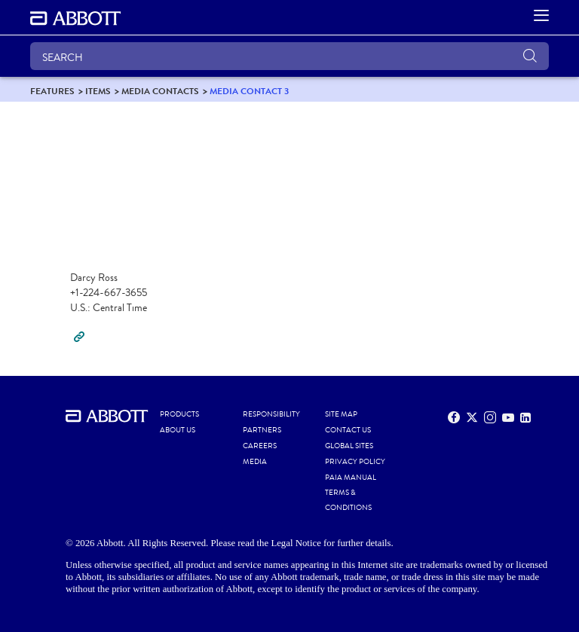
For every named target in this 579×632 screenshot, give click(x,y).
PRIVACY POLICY (355, 461)
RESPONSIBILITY (271, 414)
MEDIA (255, 461)
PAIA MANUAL (350, 477)
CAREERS (260, 446)
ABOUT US (177, 430)
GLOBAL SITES (349, 446)
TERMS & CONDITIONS (348, 500)
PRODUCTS (179, 414)
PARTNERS (262, 430)
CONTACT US (348, 430)
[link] (52, 90)
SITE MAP (341, 414)
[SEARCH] (289, 56)
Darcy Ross (94, 277)
